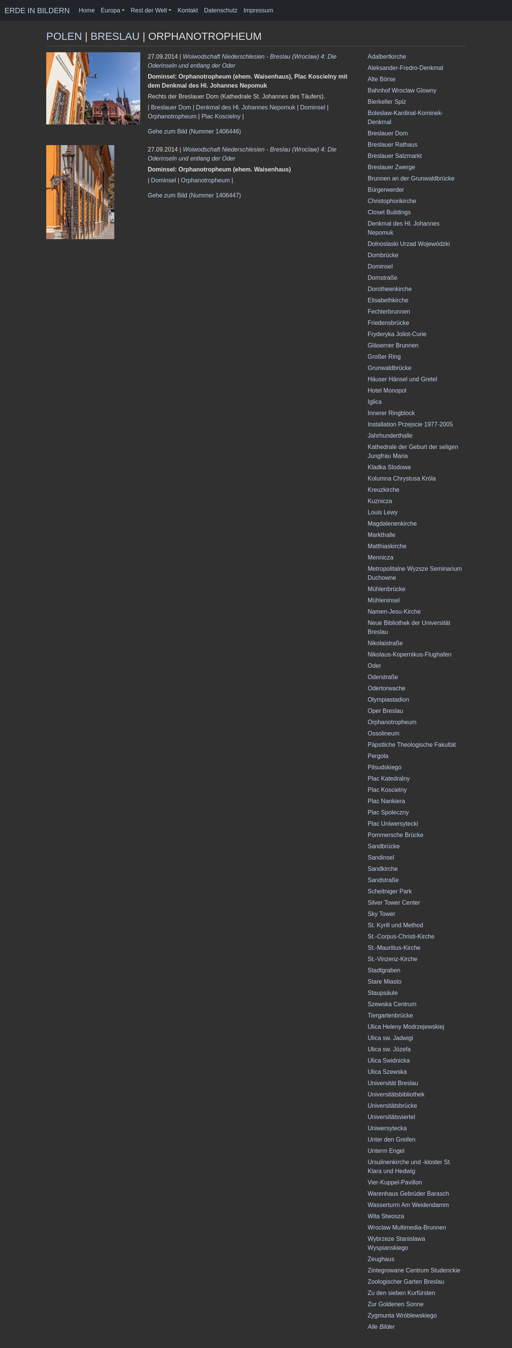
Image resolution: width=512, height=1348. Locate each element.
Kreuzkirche (383, 490)
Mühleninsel (384, 600)
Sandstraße (383, 880)
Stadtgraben (384, 970)
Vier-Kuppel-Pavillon (395, 1182)
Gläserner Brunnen (393, 345)
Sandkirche (383, 869)
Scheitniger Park (390, 891)
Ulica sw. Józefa (389, 1049)
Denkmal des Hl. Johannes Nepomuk (245, 107)
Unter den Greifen (391, 1139)
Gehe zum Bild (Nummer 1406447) (194, 195)
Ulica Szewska (387, 1072)
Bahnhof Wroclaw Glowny (402, 90)
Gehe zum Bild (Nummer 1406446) (194, 131)
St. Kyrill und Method (395, 925)
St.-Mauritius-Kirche (394, 948)
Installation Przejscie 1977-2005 (410, 424)
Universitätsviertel (391, 1117)
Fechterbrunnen (389, 311)
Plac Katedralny (389, 778)
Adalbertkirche (387, 56)
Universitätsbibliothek (396, 1094)
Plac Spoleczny (388, 812)
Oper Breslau (385, 711)
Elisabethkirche (388, 300)
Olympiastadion (388, 699)
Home (87, 10)
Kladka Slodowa (389, 467)
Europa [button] (110, 10)
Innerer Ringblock (391, 413)
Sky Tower (381, 914)
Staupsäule (383, 993)
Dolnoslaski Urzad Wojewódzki (409, 244)
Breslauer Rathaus (393, 144)
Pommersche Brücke (396, 835)
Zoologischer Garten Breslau (406, 1281)
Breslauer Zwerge (391, 167)
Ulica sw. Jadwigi (390, 1038)
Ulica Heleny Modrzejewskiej (406, 1027)
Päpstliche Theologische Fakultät (412, 744)
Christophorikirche (392, 201)
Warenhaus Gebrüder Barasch (408, 1193)
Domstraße (382, 277)
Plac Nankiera (386, 801)
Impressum (258, 10)
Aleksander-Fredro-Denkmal (405, 68)
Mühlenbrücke (387, 589)
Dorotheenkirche (390, 289)
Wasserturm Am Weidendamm (408, 1205)
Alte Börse (381, 79)
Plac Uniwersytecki (393, 823)
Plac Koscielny (221, 116)
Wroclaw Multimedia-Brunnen (407, 1227)
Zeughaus (381, 1259)
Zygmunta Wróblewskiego (402, 1315)
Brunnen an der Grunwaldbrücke (411, 178)
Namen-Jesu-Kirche (394, 611)
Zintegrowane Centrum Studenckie (414, 1270)
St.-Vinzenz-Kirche (392, 959)
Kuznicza (380, 501)
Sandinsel (381, 857)
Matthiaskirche (387, 546)
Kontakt (187, 10)
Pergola (378, 756)
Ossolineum (383, 733)
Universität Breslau (393, 1083)
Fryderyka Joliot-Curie (397, 334)
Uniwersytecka (387, 1128)
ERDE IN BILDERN (37, 10)
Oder (374, 666)
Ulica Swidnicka (389, 1060)
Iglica (375, 402)
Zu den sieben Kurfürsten (401, 1293)
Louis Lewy (383, 512)
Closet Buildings (389, 212)
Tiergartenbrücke (390, 1015)
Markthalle (381, 535)
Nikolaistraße (385, 643)
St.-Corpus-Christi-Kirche (401, 936)
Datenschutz (221, 10)
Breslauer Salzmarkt (395, 156)
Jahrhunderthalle (390, 435)
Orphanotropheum (172, 116)
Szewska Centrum (392, 1004)
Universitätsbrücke (392, 1105)
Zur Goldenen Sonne (396, 1304)
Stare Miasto (384, 981)
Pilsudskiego (384, 767)
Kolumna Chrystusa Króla (402, 478)
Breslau (115, 36)
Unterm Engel (386, 1151)
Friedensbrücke (388, 323)
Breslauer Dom (171, 107)
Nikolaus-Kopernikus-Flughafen (409, 654)
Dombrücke (383, 255)
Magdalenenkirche (392, 523)
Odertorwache (387, 688)
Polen (64, 36)
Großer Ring (384, 356)
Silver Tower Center (394, 902)
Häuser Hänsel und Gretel (402, 379)
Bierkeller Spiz (387, 102)
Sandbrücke (384, 846)
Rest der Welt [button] (149, 10)
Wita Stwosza (386, 1216)
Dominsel (313, 107)
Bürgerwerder (386, 190)
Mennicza (380, 557)
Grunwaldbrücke (390, 368)
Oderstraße (383, 677)
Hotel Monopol (387, 390)
